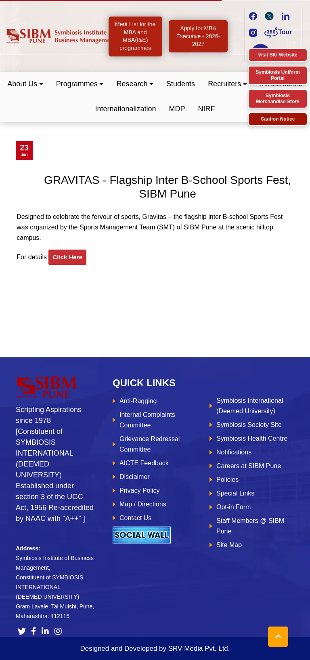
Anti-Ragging (138, 401)
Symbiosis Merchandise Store (277, 98)
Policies (227, 479)
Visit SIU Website (277, 55)
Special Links (235, 493)
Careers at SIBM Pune (248, 465)
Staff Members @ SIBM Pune (250, 526)
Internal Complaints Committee (147, 420)
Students (180, 84)
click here (67, 257)
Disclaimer (134, 476)
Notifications (233, 452)
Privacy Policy (139, 490)
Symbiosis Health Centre (251, 438)
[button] (25, 84)
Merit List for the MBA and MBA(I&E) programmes (135, 36)
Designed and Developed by (155, 648)
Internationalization (125, 109)
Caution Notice (278, 119)
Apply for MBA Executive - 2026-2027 (198, 36)
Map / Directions (142, 504)
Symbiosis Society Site (249, 424)
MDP (177, 109)
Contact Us (135, 517)
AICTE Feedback (144, 463)
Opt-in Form (233, 507)
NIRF (206, 109)
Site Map (229, 544)
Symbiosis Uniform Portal (278, 75)
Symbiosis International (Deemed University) (249, 405)
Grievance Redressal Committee (149, 444)
